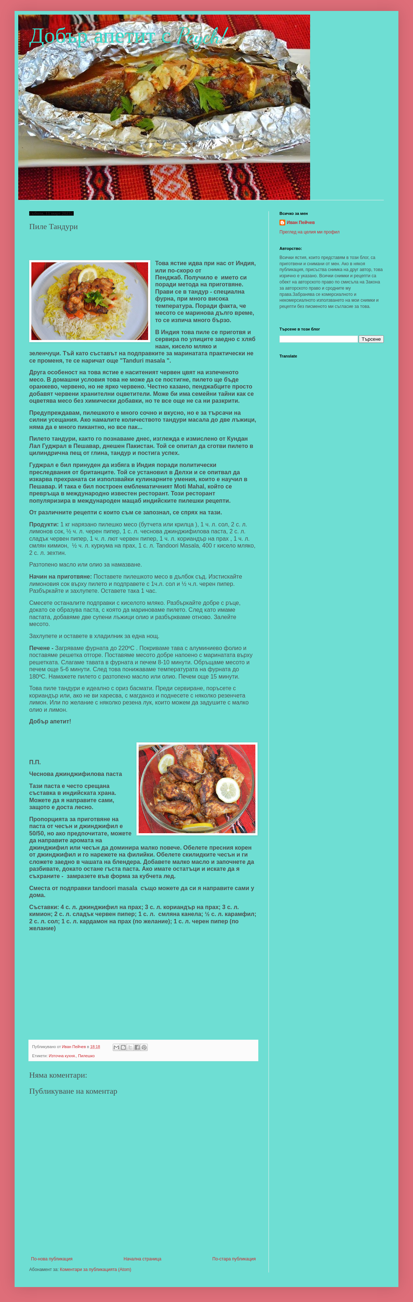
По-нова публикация (52, 1259)
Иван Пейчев (301, 222)
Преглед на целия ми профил (309, 232)
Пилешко (86, 1056)
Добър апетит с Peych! (128, 36)
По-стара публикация (234, 1259)
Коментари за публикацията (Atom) (95, 1269)
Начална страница (142, 1259)
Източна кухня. (62, 1056)
